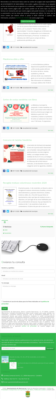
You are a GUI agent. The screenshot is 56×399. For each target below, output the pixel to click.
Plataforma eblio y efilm (13, 59)
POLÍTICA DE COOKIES (23, 18)
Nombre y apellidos (8, 268)
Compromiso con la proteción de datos (21, 390)
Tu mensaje (5, 283)
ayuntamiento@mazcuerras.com (18, 382)
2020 (5, 230)
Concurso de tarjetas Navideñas (17, 140)
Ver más (50, 49)
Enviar (4, 308)
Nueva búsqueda (46, 227)
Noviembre (7, 233)
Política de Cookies (40, 390)
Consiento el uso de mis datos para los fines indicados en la (25, 303)
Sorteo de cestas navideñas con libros (20, 99)
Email (3, 275)
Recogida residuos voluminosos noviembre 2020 (25, 182)
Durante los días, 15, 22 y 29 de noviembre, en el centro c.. (27, 357)
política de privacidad (30, 326)
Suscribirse (50, 348)
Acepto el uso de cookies (28, 21)
